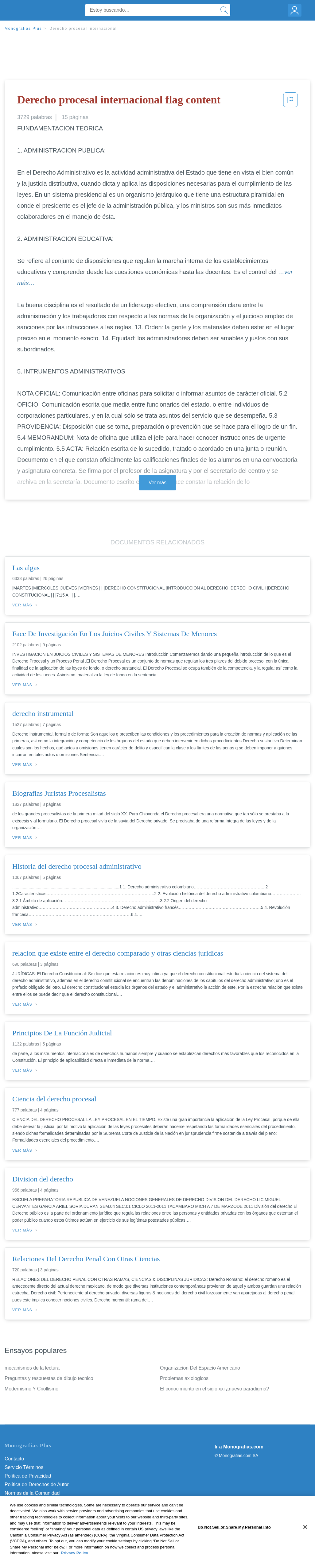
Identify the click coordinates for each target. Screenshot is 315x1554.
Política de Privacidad (28, 1476)
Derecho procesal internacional (83, 28)
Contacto (14, 1458)
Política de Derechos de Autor (37, 1484)
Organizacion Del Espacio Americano (200, 1367)
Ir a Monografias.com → (242, 1446)
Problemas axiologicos (184, 1378)
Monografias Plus (23, 28)
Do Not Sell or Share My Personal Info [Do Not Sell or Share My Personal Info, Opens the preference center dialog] (234, 1544)
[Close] (305, 1544)
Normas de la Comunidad (32, 1493)
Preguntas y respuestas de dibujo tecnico (49, 1378)
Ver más (157, 482)
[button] (290, 101)
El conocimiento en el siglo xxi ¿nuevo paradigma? (214, 1388)
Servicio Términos (24, 1467)
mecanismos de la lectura (32, 1367)
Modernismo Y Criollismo (31, 1388)
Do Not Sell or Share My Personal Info (46, 1510)
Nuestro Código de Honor (32, 1501)
